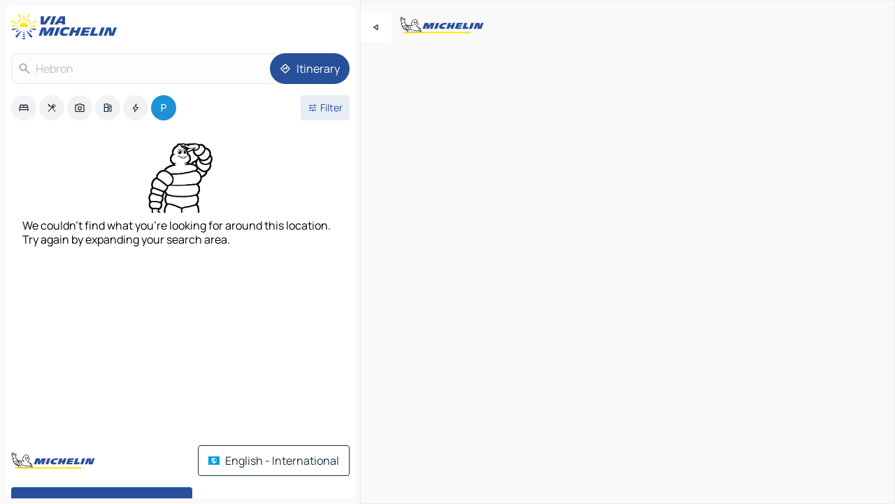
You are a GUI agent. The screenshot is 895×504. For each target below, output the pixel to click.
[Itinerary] (310, 68)
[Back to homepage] (67, 26)
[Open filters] (325, 107)
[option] (23, 107)
